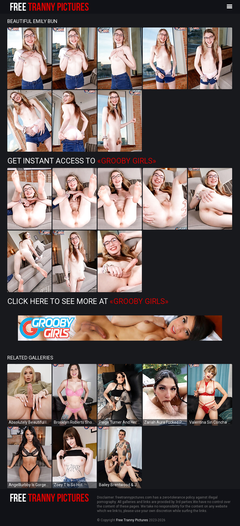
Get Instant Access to (81, 160)
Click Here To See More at (88, 301)
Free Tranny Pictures (132, 520)
